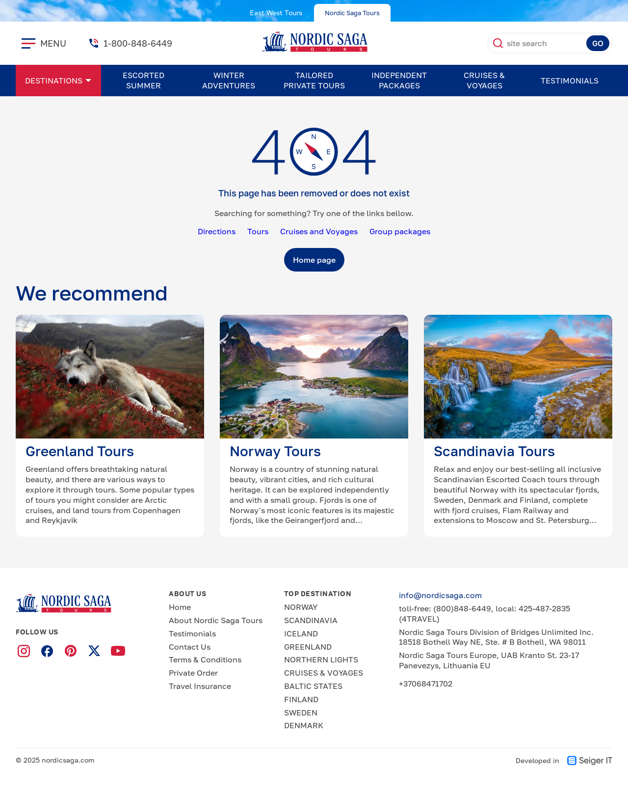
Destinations (53, 80)
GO (597, 43)
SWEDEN (300, 712)
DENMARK (303, 725)
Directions (217, 231)
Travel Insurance (200, 686)
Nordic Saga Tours (352, 13)
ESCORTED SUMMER (143, 80)
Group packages (399, 231)
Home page (314, 260)
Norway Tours (275, 451)
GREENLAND (308, 647)
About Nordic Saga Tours (215, 620)
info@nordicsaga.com (440, 595)
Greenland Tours (80, 451)
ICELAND (301, 633)
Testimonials (570, 80)
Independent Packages (399, 80)
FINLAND (301, 699)
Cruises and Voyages (319, 231)
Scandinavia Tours (494, 451)
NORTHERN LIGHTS (321, 659)
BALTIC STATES (313, 686)
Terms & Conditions (205, 659)
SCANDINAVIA (311, 620)
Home (180, 607)
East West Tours (276, 12)
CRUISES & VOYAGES (484, 80)
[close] (28, 43)
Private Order (193, 673)
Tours (257, 231)
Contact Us (189, 647)
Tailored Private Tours (314, 80)
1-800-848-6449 (138, 43)
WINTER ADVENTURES (228, 80)
